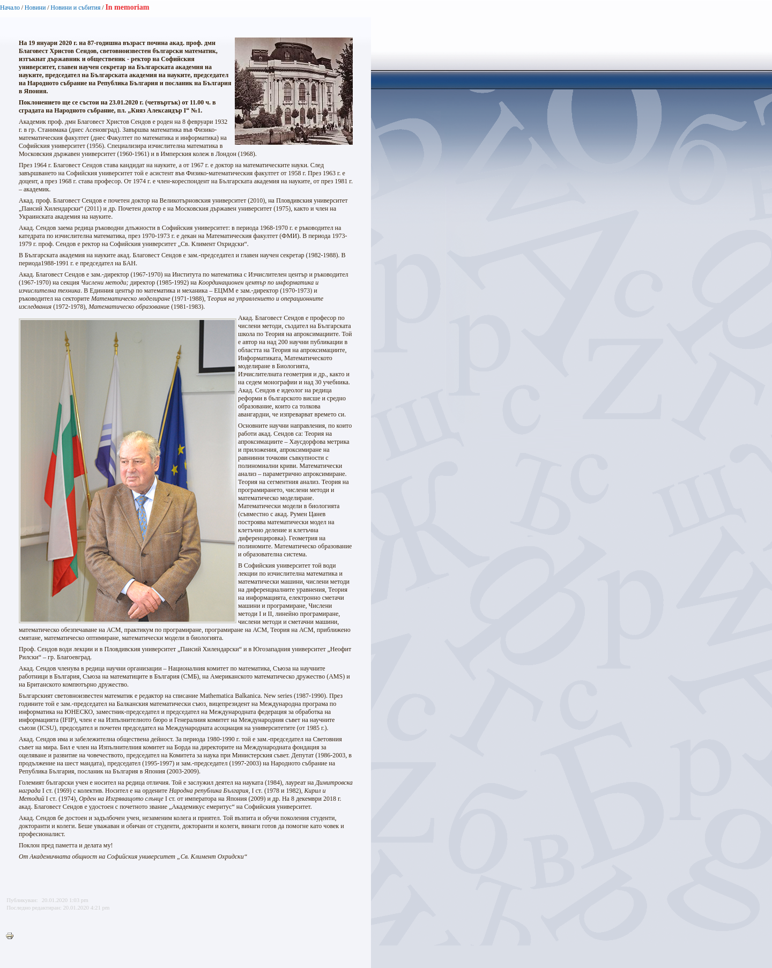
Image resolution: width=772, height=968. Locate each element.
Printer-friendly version (12, 936)
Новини (35, 7)
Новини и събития (75, 7)
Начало (10, 7)
